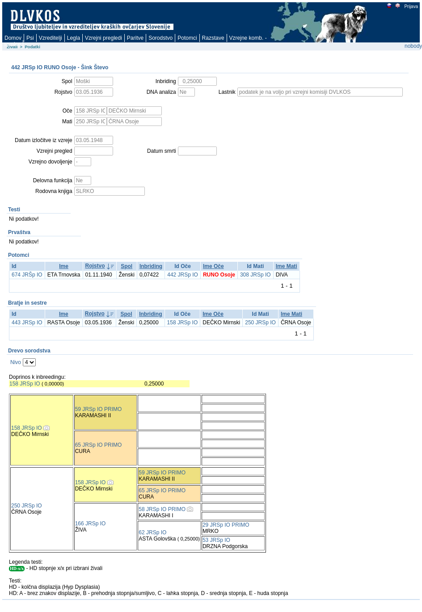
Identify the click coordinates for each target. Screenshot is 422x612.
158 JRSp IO (182, 322)
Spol (126, 266)
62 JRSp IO (152, 532)
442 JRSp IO (182, 275)
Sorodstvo (160, 38)
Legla (73, 38)
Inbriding (150, 266)
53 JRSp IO (216, 540)
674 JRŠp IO (27, 275)
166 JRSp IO (90, 523)
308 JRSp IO (255, 275)
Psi (30, 38)
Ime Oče (213, 266)
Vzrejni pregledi (103, 38)
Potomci (187, 38)
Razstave (213, 38)
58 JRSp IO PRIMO (162, 509)
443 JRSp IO (27, 322)
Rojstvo (95, 266)
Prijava (411, 6)
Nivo (15, 362)
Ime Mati (286, 266)
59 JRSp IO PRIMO (98, 409)
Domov (12, 38)
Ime (63, 266)
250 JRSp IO (260, 322)
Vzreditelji (50, 38)
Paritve (135, 38)
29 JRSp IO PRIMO (226, 525)
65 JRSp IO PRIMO (98, 445)
